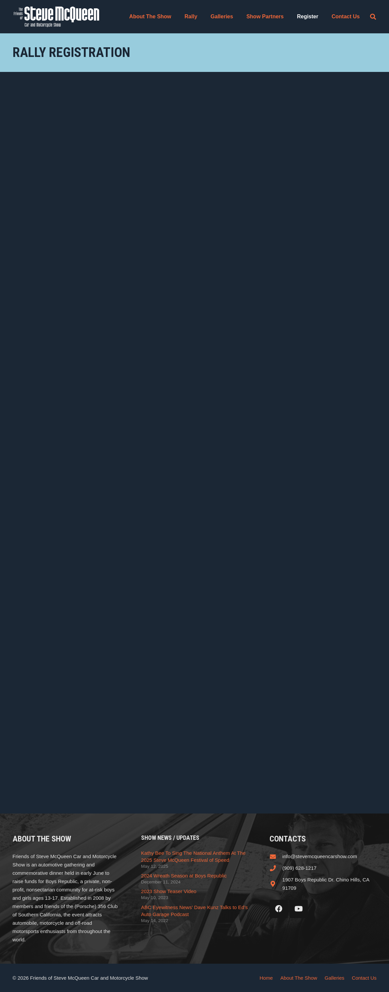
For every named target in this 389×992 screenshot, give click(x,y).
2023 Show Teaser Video (168, 891)
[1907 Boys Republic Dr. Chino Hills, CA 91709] (276, 884)
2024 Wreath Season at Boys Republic (184, 875)
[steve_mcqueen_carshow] (57, 16)
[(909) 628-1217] (276, 868)
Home (266, 978)
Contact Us (364, 978)
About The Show (298, 978)
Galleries (334, 978)
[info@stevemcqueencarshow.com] (276, 856)
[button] (373, 16)
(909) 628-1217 (300, 868)
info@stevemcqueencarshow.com (320, 856)
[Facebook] (279, 909)
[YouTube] (299, 909)
